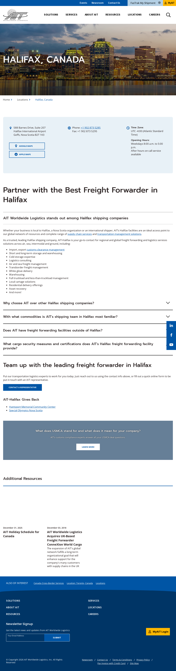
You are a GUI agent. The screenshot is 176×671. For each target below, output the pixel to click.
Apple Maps (23, 154)
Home (6, 99)
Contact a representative (22, 387)
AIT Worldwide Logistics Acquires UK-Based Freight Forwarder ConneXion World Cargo (64, 538)
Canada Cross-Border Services (49, 583)
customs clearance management (46, 249)
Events (83, 2)
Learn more (88, 447)
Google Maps (24, 146)
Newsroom (98, 2)
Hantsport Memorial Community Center (32, 406)
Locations (22, 99)
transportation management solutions (119, 234)
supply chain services (80, 234)
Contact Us (114, 2)
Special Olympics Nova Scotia (25, 410)
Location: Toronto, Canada (80, 583)
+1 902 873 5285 (91, 127)
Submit (57, 637)
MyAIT (170, 2)
